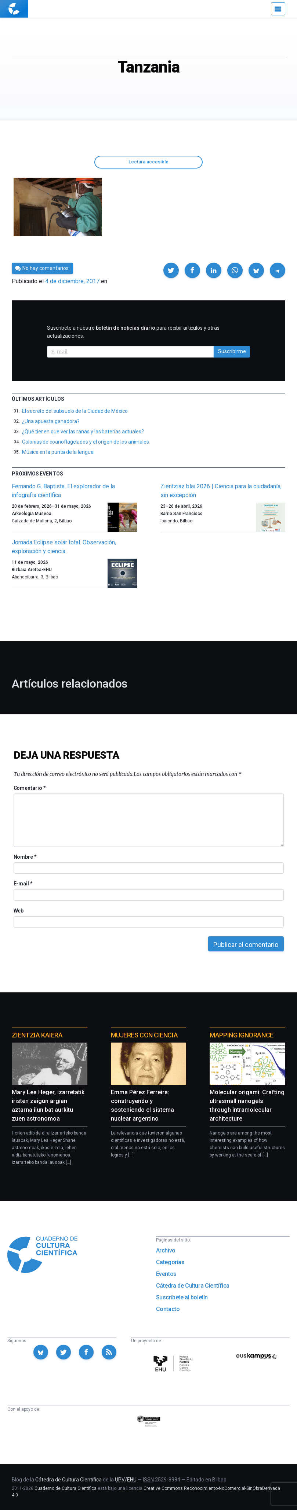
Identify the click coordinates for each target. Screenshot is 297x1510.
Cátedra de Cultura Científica (192, 1285)
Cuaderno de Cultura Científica (66, 1488)
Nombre (25, 857)
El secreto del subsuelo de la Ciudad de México (75, 411)
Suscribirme (232, 351)
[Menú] (278, 8)
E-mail (23, 884)
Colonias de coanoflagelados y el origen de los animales (85, 442)
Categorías (170, 1262)
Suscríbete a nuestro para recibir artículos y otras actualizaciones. (133, 332)
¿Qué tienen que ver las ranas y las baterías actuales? (83, 431)
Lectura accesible (148, 161)
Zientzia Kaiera (37, 1035)
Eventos (166, 1273)
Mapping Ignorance (241, 1035)
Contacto (168, 1309)
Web (19, 911)
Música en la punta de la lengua (58, 452)
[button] (171, 270)
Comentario (30, 788)
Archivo (165, 1250)
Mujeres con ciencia (144, 1035)
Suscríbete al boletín (182, 1297)
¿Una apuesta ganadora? (50, 421)
